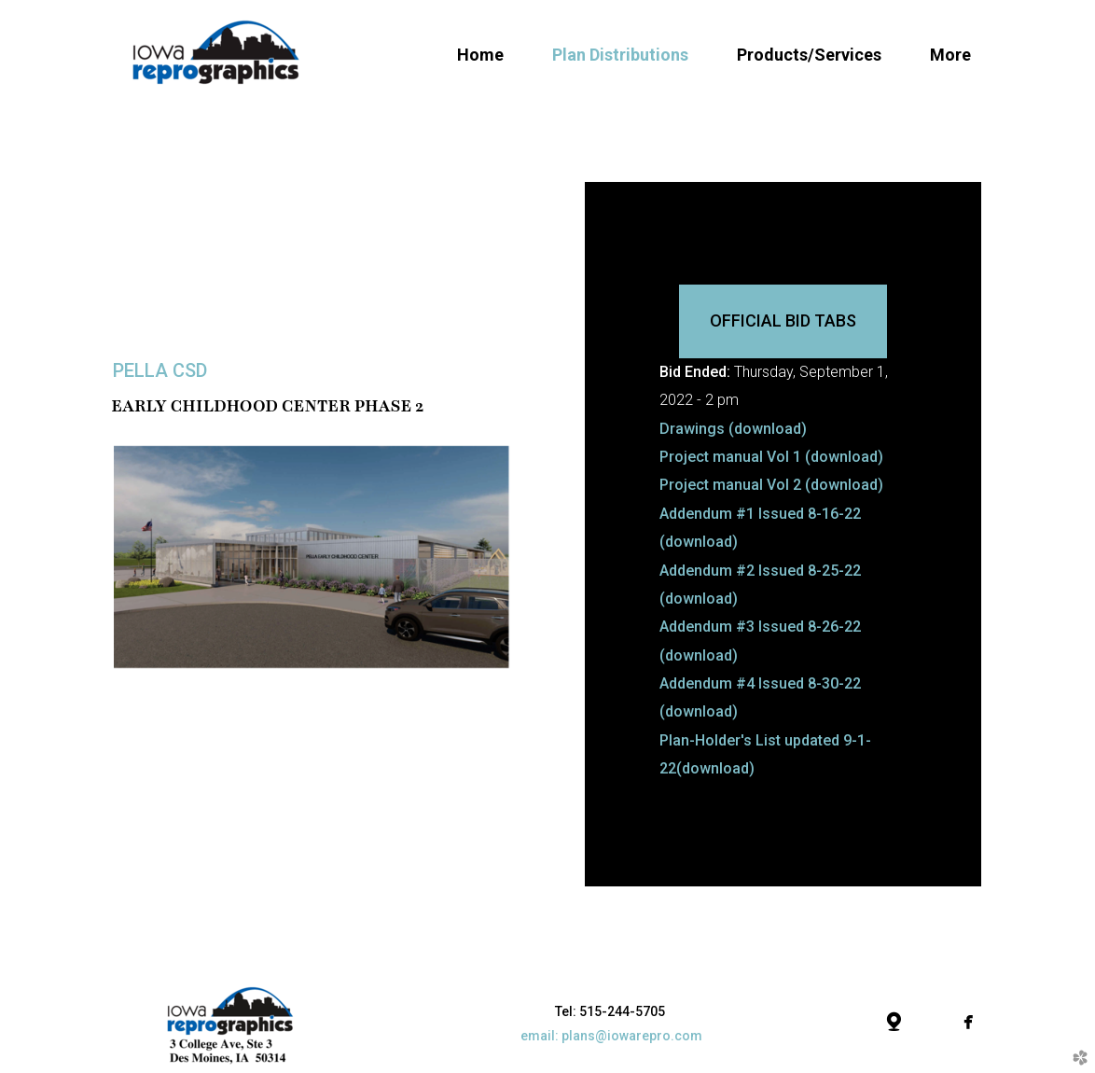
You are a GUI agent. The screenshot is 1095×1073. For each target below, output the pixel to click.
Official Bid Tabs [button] (783, 320)
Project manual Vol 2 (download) (771, 485)
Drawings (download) (733, 429)
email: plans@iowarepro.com (611, 1035)
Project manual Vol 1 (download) (771, 457)
